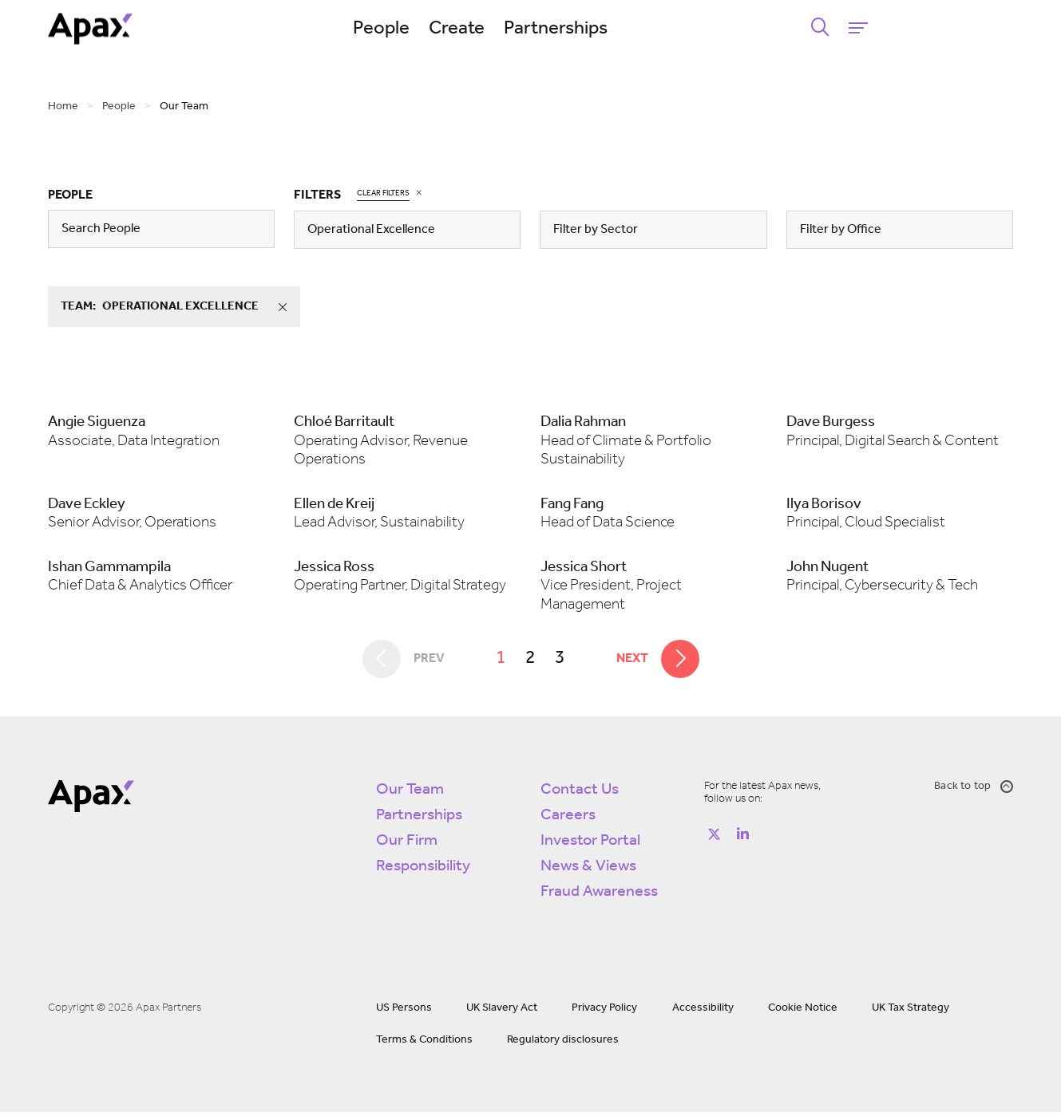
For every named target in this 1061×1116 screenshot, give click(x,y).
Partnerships (630, 28)
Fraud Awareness (599, 896)
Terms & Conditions (424, 1044)
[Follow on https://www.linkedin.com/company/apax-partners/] (742, 838)
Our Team (410, 794)
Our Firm (406, 845)
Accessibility (703, 1012)
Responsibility (423, 870)
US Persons (404, 1012)
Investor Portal (590, 845)
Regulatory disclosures (563, 1044)
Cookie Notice (802, 1012)
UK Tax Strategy (910, 1012)
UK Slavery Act (501, 1012)
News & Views (588, 870)
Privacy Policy (604, 1012)
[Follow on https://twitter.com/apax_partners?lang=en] (713, 838)
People (455, 28)
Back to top (973, 790)
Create (531, 28)
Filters (317, 195)
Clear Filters (383, 192)
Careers (568, 819)
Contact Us (579, 794)
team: (180, 307)
